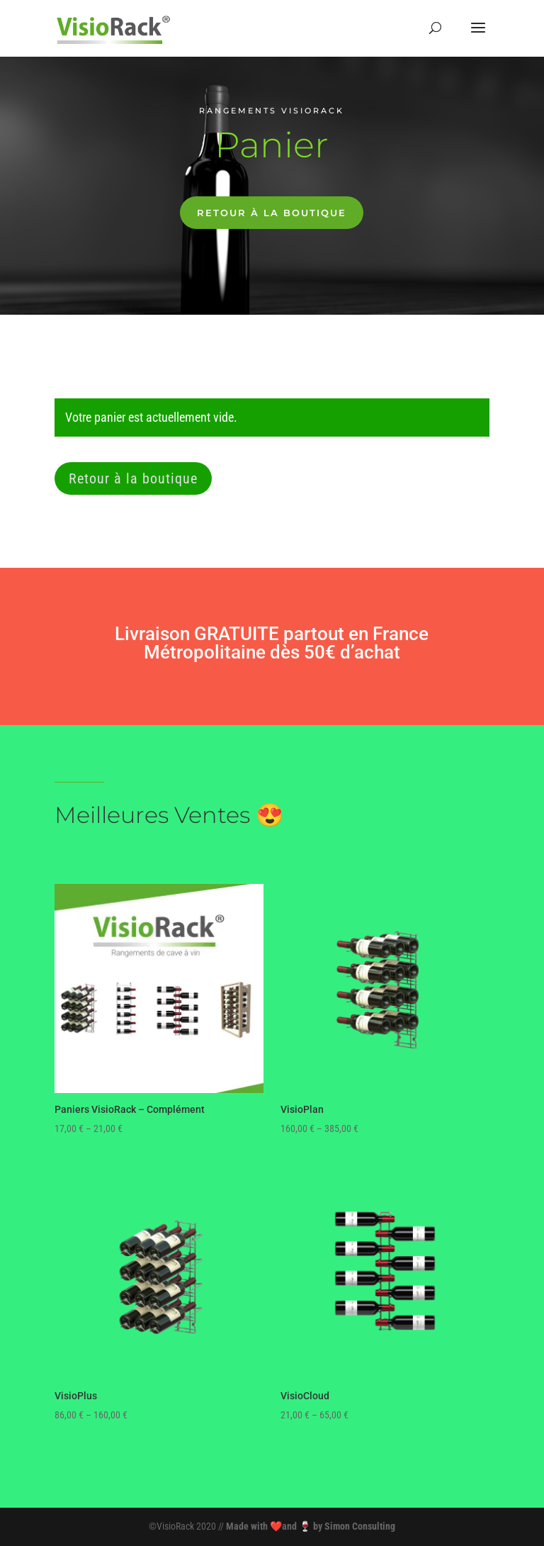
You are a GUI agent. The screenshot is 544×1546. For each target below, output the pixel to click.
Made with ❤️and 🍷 (269, 1526)
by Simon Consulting (354, 1526)
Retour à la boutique (271, 212)
